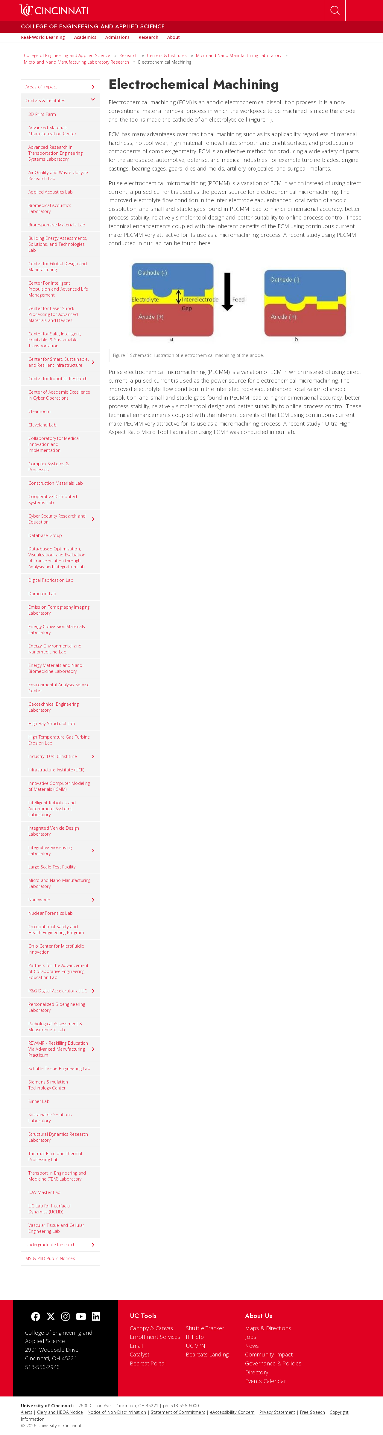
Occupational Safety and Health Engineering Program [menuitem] (56, 929)
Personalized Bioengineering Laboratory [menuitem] (56, 1007)
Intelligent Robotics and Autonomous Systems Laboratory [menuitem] (52, 808)
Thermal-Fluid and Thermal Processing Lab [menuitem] (55, 1156)
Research (128, 55)
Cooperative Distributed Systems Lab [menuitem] (52, 499)
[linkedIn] (96, 1317)
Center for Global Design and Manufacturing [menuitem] (57, 266)
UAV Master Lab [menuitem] (44, 1192)
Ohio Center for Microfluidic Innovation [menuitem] (56, 949)
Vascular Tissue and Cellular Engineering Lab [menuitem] (56, 1228)
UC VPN (196, 1345)
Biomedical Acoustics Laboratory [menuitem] (49, 208)
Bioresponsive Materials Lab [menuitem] (56, 225)
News (252, 1345)
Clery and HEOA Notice (60, 1412)
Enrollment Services (155, 1336)
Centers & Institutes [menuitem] (60, 99)
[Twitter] (51, 1317)
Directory (256, 1372)
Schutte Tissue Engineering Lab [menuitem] (59, 1068)
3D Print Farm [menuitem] (42, 114)
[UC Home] (53, 10)
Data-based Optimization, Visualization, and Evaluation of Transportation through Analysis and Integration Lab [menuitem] (57, 558)
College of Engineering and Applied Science (67, 55)
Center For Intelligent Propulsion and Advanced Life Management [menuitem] (58, 289)
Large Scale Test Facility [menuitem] (52, 867)
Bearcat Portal (148, 1363)
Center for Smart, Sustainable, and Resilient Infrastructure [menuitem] (61, 362)
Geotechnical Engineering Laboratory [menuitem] (53, 707)
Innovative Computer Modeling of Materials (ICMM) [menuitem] (59, 786)
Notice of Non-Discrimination (117, 1412)
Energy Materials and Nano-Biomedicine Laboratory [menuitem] (56, 668)
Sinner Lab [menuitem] (39, 1101)
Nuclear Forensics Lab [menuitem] (50, 913)
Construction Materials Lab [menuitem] (55, 483)
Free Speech (312, 1412)
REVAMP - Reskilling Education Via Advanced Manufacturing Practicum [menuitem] (61, 1049)
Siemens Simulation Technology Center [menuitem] (48, 1085)
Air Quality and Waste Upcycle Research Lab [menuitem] (58, 175)
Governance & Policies (273, 1363)
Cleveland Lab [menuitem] (42, 425)
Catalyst (139, 1354)
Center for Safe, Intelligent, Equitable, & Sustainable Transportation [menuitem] (54, 340)
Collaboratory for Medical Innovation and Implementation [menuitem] (54, 444)
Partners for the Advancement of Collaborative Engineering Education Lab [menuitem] (58, 971)
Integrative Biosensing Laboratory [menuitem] (61, 850)
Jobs (250, 1336)
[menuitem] (43, 37)
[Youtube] (81, 1317)
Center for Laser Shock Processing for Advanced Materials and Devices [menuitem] (53, 314)
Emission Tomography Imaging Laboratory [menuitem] (58, 610)
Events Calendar (265, 1381)
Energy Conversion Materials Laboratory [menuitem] (56, 629)
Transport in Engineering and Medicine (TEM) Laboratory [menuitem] (57, 1176)
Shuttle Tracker (205, 1328)
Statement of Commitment (178, 1412)
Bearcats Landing (207, 1354)
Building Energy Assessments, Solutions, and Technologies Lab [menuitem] (57, 244)
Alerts (26, 1412)
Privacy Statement (277, 1412)
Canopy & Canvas (151, 1328)
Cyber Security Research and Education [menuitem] (61, 519)
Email (136, 1345)
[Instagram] (65, 1317)
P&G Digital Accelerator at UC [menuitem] (61, 990)
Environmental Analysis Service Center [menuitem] (58, 687)
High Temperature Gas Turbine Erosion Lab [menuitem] (59, 740)
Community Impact (269, 1354)
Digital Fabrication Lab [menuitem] (50, 580)
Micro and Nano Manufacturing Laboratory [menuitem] (59, 883)
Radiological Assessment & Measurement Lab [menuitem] (55, 1026)
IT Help (195, 1336)
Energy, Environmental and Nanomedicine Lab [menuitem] (55, 649)
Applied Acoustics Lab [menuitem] (50, 192)
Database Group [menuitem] (45, 535)
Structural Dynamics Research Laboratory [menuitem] (58, 1137)
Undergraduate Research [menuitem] (60, 1244)
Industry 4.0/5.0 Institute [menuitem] (61, 756)
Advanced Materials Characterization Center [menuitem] (52, 130)
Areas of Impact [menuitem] (60, 86)
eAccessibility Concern (232, 1412)
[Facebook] (35, 1317)
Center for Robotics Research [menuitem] (57, 378)
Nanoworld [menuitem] (61, 899)
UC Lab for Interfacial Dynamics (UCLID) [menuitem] (49, 1209)
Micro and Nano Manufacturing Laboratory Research (76, 62)
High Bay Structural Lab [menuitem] (51, 723)
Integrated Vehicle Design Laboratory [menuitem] (53, 831)
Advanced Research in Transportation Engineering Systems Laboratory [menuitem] (55, 153)
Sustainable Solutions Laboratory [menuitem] (50, 1118)
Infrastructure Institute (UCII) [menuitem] (56, 770)
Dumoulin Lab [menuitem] (42, 593)
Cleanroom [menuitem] (39, 411)
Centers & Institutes (167, 55)
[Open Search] (335, 10)
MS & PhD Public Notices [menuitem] (50, 1258)
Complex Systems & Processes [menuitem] (48, 466)
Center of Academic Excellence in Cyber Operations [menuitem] (59, 395)
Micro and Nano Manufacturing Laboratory (239, 55)
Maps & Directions (268, 1328)
